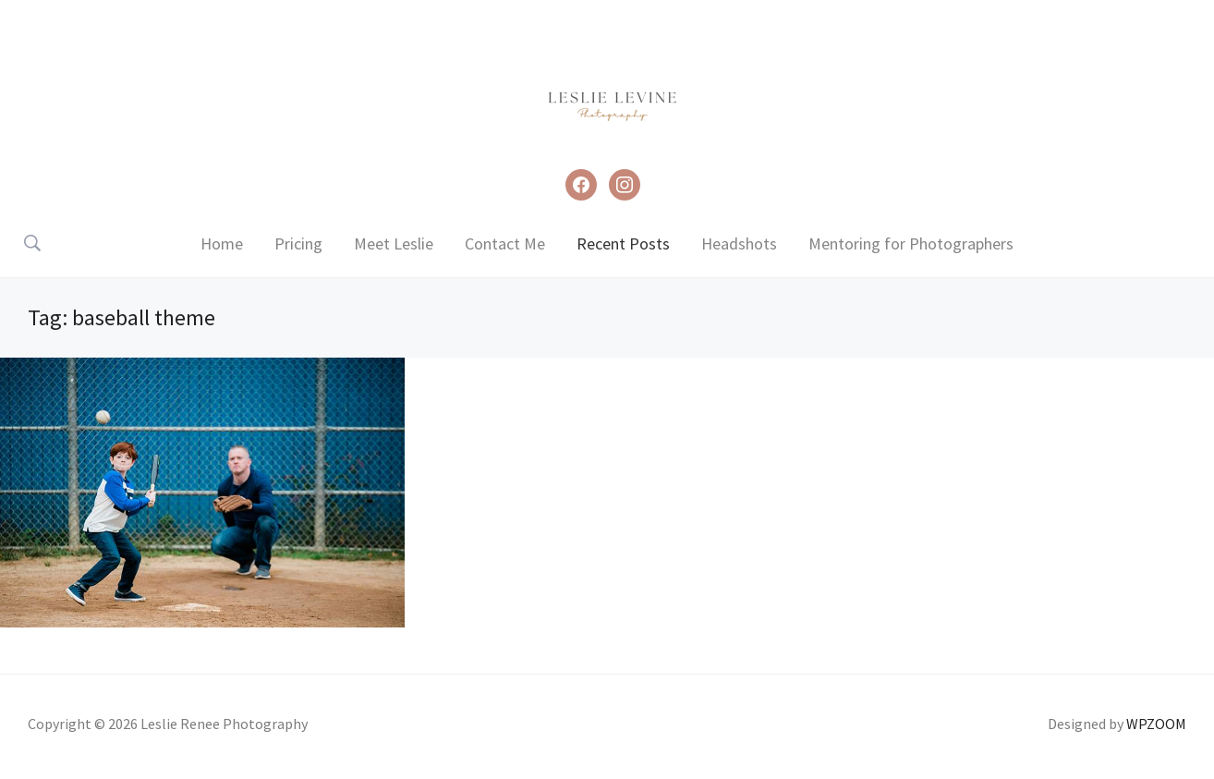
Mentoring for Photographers (911, 243)
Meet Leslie (393, 243)
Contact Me (505, 243)
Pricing (298, 243)
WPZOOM (1156, 723)
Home (221, 243)
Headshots (739, 243)
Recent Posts (623, 243)
